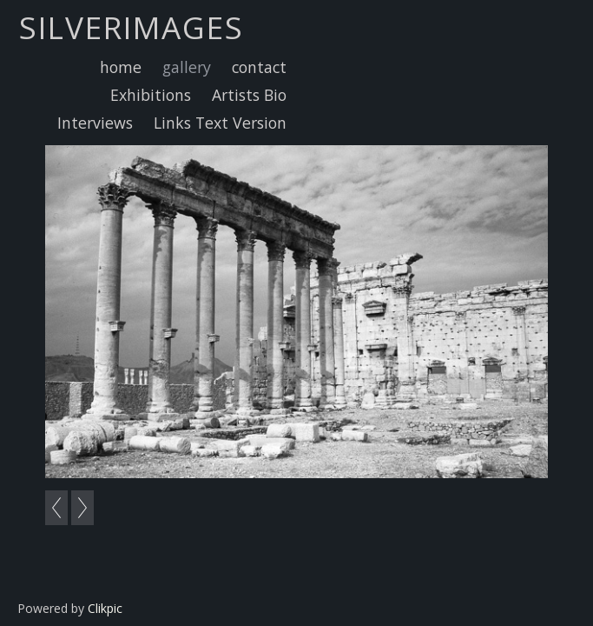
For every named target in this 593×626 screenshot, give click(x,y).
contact (259, 67)
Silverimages (131, 27)
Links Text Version (220, 122)
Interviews (95, 122)
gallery (186, 67)
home (121, 67)
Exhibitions (150, 94)
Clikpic (105, 608)
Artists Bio (249, 94)
